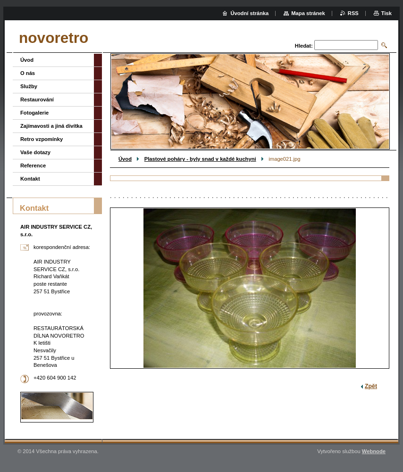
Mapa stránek (308, 13)
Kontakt (30, 179)
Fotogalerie (34, 113)
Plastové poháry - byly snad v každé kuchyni (200, 159)
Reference (33, 165)
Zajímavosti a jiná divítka (51, 126)
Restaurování (37, 99)
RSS (353, 13)
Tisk (386, 13)
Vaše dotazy (35, 152)
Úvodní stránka (249, 13)
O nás (27, 73)
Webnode (374, 451)
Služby (28, 86)
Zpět (371, 386)
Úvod (125, 159)
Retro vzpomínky (41, 139)
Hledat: (304, 46)
